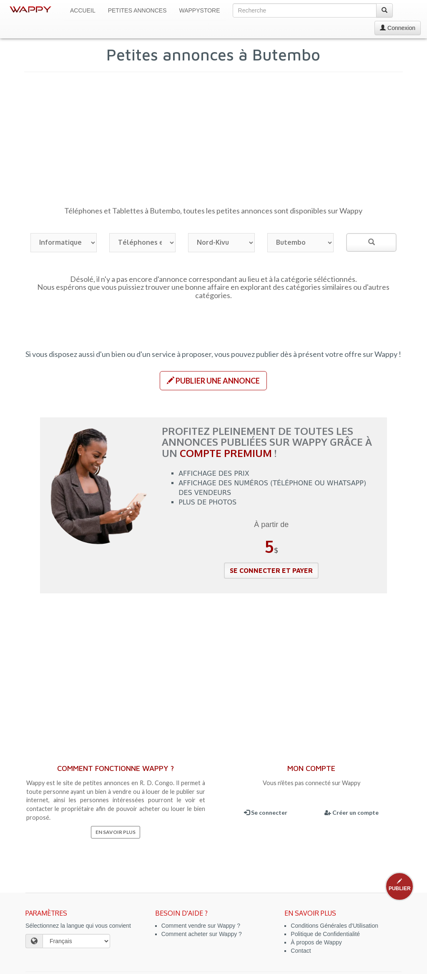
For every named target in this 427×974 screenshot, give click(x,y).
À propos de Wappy (316, 942)
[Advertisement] (213, 143)
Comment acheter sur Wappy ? (201, 934)
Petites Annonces (137, 10)
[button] (213, 380)
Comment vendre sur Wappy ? (200, 925)
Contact (301, 950)
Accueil (82, 10)
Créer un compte (351, 812)
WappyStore (199, 10)
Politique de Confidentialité (325, 934)
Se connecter (265, 812)
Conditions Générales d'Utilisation (334, 925)
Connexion (397, 28)
